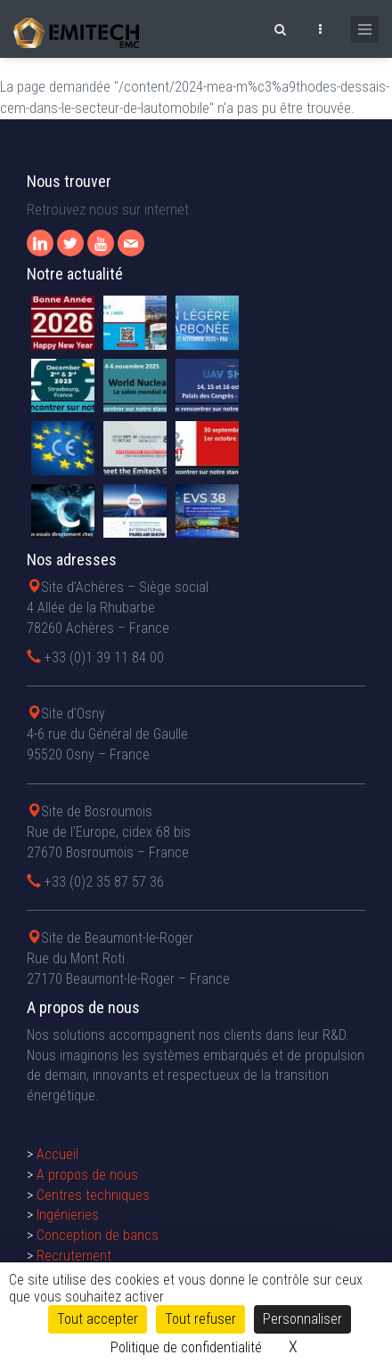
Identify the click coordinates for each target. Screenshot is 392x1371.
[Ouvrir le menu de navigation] (365, 29)
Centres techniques (93, 1195)
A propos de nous (87, 1174)
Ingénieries (68, 1214)
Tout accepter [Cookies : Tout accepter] (97, 1318)
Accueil (57, 1154)
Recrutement (74, 1255)
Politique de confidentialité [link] (186, 1347)
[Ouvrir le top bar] (320, 27)
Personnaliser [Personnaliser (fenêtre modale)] (302, 1318)
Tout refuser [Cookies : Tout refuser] (200, 1318)
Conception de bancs (98, 1235)
